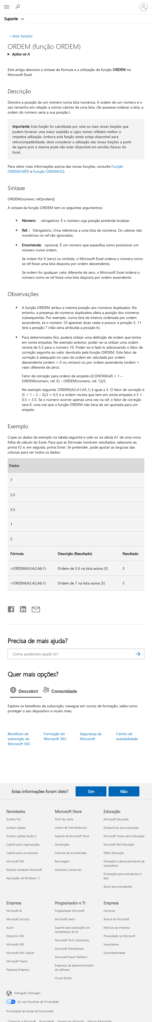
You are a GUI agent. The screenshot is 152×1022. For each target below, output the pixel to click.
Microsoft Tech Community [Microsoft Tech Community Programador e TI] (72, 940)
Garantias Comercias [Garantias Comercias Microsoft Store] (68, 870)
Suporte (11, 18)
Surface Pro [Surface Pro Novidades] (13, 819)
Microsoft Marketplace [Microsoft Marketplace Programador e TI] (69, 948)
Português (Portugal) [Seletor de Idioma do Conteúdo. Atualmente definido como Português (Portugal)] (27, 993)
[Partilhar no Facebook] (11, 608)
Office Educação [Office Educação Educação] (114, 853)
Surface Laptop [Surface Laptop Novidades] (15, 828)
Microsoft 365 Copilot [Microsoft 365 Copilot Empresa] (20, 953)
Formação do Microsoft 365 (55, 736)
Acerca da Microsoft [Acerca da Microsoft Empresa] (116, 919)
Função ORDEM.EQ (48, 171)
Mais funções (21, 36)
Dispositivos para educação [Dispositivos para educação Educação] (121, 828)
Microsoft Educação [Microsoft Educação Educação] (116, 819)
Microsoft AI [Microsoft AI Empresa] (14, 911)
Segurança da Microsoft (90, 736)
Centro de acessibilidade (127, 736)
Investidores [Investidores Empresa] (111, 944)
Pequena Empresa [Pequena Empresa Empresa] (17, 970)
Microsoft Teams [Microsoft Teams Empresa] (17, 961)
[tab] (26, 691)
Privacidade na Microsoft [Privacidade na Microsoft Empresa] (119, 936)
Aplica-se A (21, 54)
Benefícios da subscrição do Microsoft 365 (19, 738)
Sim (91, 791)
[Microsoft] (76, 4)
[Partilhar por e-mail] (33, 608)
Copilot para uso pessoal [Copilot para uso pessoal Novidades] (22, 853)
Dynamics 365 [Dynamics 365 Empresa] (15, 936)
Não (124, 791)
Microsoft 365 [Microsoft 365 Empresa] (15, 944)
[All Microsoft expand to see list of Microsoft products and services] (6, 7)
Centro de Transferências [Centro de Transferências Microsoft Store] (71, 828)
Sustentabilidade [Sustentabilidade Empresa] (114, 953)
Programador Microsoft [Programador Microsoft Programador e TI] (69, 911)
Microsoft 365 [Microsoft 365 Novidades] (15, 861)
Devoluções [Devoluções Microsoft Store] (62, 844)
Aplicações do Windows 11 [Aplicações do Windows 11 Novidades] (23, 878)
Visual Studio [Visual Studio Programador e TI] (63, 978)
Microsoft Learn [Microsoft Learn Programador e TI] (65, 919)
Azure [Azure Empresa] (10, 927)
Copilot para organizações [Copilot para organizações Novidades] (23, 844)
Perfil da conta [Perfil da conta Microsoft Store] (64, 819)
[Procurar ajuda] (18, 7)
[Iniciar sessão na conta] (143, 7)
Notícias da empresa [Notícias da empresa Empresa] (117, 927)
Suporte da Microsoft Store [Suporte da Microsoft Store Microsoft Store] (72, 836)
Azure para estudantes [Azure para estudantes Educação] (118, 886)
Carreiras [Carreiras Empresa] (109, 911)
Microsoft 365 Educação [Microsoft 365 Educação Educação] (119, 844)
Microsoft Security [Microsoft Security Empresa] (18, 919)
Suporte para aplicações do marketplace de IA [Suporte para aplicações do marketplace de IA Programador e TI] (72, 930)
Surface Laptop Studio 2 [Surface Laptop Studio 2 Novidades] (21, 836)
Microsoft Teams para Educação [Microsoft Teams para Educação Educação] (124, 836)
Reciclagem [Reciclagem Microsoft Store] (62, 861)
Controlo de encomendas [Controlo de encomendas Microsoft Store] (71, 853)
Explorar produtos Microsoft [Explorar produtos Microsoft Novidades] (24, 870)
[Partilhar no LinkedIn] (21, 608)
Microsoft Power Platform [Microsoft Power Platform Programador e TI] (71, 957)
